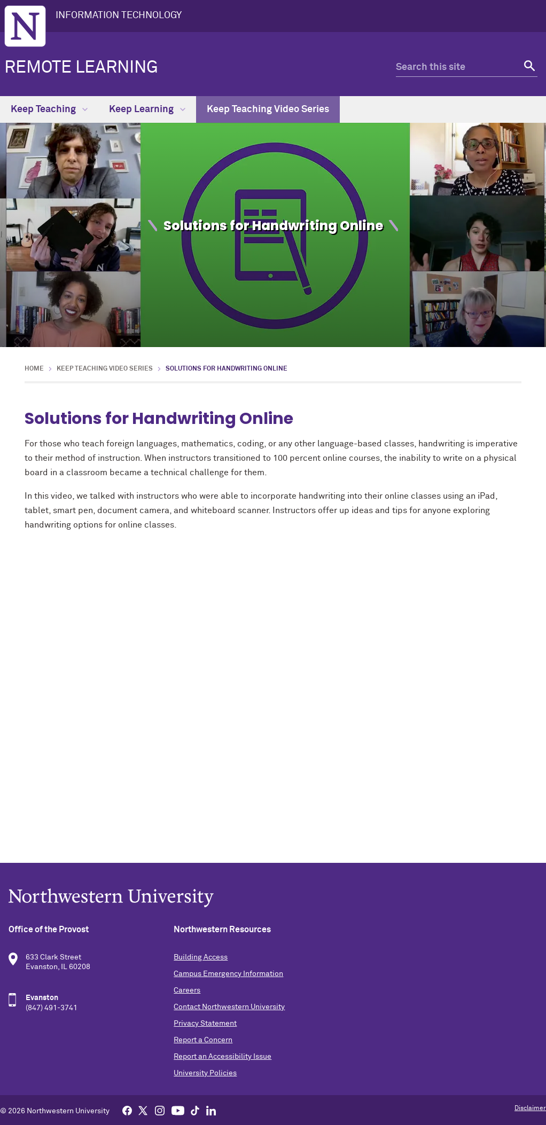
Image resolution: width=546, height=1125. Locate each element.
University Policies (205, 1073)
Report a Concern (203, 1040)
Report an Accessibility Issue (222, 1056)
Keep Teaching (49, 109)
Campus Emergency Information (228, 974)
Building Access (201, 957)
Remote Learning (81, 67)
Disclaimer (530, 1108)
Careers (187, 990)
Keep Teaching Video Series (268, 109)
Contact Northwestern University (229, 1007)
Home (34, 369)
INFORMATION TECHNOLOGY (119, 15)
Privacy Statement (205, 1023)
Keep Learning (147, 109)
